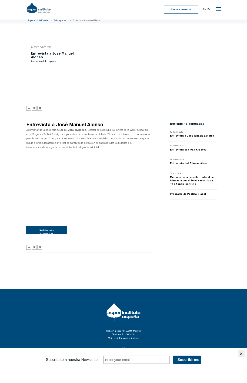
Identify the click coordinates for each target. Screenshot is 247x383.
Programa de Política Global (188, 194)
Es (208, 9)
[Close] (241, 353)
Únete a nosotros (181, 9)
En (204, 9)
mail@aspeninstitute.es (126, 338)
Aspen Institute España (38, 21)
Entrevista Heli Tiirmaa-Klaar (188, 163)
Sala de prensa (60, 21)
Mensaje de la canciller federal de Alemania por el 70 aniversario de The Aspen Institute (192, 181)
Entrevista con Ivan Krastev (188, 150)
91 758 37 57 (128, 335)
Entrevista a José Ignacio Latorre (192, 136)
